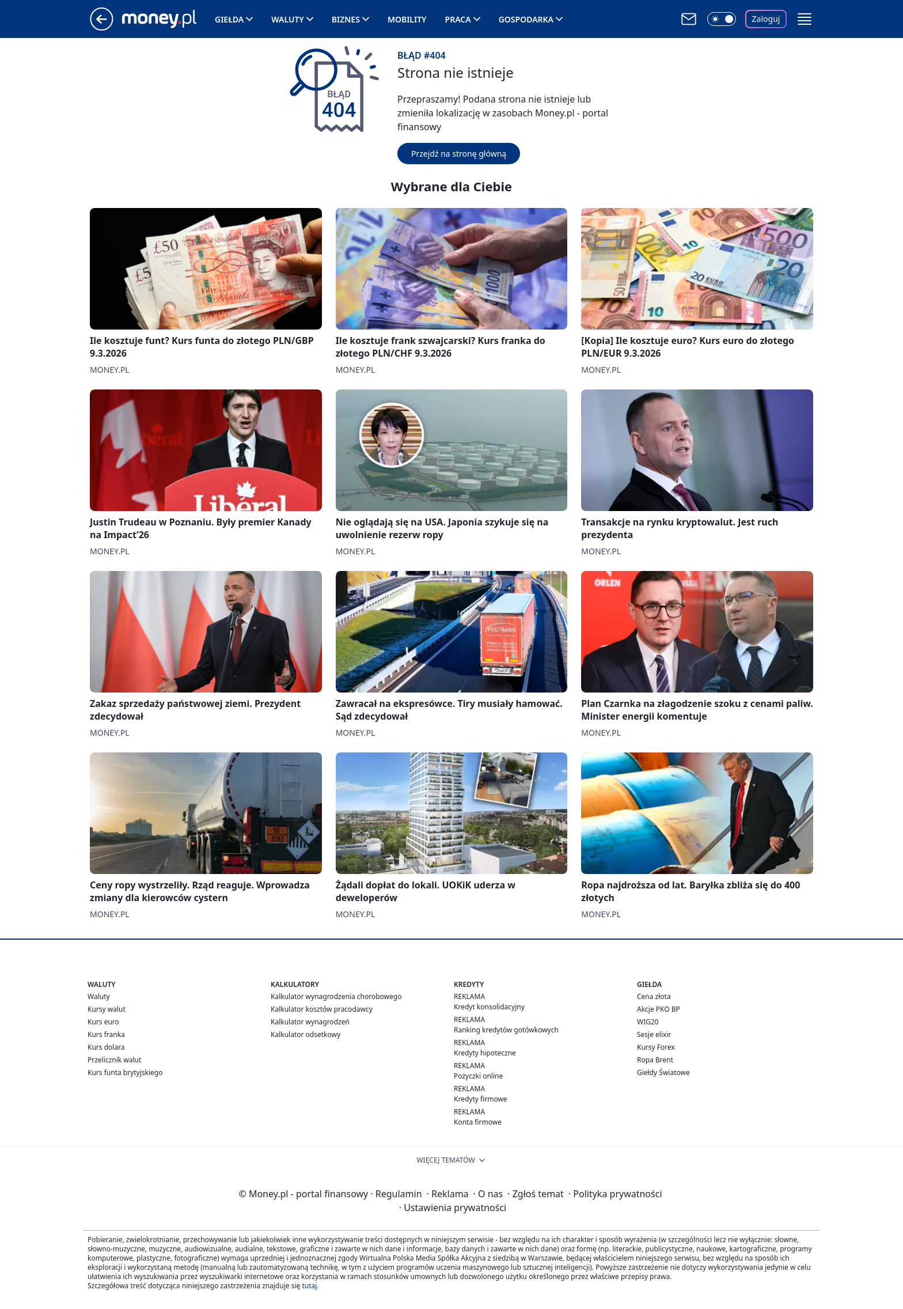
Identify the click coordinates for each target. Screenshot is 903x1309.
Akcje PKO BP (658, 1009)
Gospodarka (526, 19)
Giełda (229, 19)
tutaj (309, 1286)
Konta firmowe (478, 1122)
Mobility (407, 19)
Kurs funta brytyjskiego (125, 1072)
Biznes (346, 19)
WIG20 (648, 1022)
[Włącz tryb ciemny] (721, 19)
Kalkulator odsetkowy (305, 1034)
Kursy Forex (656, 1047)
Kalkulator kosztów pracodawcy (322, 1009)
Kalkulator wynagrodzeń (310, 1022)
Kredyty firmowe (480, 1099)
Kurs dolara (106, 1047)
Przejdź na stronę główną (458, 153)
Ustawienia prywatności (452, 1207)
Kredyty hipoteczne (485, 1053)
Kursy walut (107, 1009)
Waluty (287, 19)
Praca (458, 19)
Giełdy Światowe (663, 1072)
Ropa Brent (655, 1060)
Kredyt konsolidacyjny (489, 1007)
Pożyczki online (478, 1076)
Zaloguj (766, 18)
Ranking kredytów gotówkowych (506, 1030)
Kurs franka (106, 1034)
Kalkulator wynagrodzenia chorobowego (336, 996)
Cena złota (654, 996)
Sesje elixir (654, 1034)
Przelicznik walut (114, 1060)
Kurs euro (103, 1022)
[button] (804, 19)
